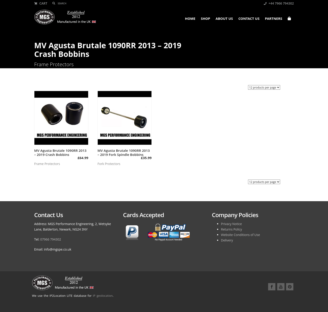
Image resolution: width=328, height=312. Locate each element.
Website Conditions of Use (240, 235)
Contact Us (248, 19)
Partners (273, 19)
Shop (205, 19)
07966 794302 (50, 239)
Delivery (227, 240)
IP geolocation (103, 296)
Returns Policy (231, 229)
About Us (224, 19)
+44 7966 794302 (279, 3)
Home (190, 19)
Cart (40, 3)
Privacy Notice (231, 224)
